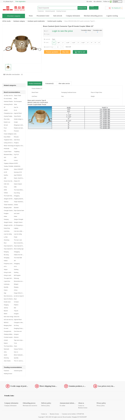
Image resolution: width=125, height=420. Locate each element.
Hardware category (19, 21)
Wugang (16, 287)
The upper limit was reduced (11, 278)
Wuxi (5, 243)
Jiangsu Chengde (18, 219)
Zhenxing (6, 358)
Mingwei (16, 284)
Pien (5, 131)
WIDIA (5, 313)
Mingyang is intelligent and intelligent (23, 125)
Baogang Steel (8, 207)
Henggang (16, 195)
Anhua (15, 290)
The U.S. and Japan (19, 361)
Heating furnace (61, 11)
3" (87, 42)
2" (78, 42)
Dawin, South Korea (19, 178)
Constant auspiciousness (10, 337)
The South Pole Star (9, 195)
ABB (5, 178)
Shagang (6, 305)
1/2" (54, 42)
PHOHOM (6, 148)
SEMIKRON (17, 166)
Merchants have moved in (30, 405)
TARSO (6, 193)
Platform (16, 305)
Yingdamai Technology (10, 139)
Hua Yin (16, 107)
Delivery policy (45, 405)
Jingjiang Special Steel (20, 198)
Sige (5, 293)
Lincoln (16, 160)
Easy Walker (7, 137)
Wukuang (16, 278)
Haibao (6, 260)
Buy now (65, 52)
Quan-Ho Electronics (9, 299)
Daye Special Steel (19, 210)
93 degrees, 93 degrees (20, 145)
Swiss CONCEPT (18, 169)
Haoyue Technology (19, 349)
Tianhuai (6, 201)
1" (63, 42)
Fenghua (16, 142)
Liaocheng (6, 231)
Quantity (6, 287)
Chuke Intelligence (9, 134)
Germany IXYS (18, 172)
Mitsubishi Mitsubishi (9, 154)
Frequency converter (9, 263)
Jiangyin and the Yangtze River (12, 198)
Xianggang (17, 251)
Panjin (15, 237)
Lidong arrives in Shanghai (11, 142)
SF (4, 107)
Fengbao (6, 213)
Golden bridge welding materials (22, 119)
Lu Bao (6, 237)
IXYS (5, 266)
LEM (15, 157)
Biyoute (6, 310)
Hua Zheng (17, 193)
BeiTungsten (17, 275)
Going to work (7, 272)
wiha (15, 134)
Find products (93, 8)
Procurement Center (43, 16)
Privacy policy (101, 405)
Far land (6, 328)
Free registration (21, 1)
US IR (5, 172)
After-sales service (64, 83)
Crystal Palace (7, 151)
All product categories (13, 16)
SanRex (6, 175)
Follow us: (106, 1)
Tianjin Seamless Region (20, 201)
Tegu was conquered (19, 340)
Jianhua (6, 307)
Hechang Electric (8, 104)
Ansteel (6, 340)
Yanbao (16, 204)
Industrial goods (50, 11)
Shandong (6, 240)
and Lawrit (16, 213)
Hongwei (16, 313)
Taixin (15, 346)
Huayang (6, 219)
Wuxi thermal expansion (10, 296)
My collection (98, 1)
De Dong (16, 325)
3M (15, 260)
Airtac (15, 104)
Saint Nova (17, 139)
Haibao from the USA (19, 254)
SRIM (5, 190)
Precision (16, 131)
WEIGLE (6, 322)
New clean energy (8, 316)
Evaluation (49, 83)
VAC (5, 157)
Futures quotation (52, 52)
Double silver (7, 302)
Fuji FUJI (16, 154)
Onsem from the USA (9, 181)
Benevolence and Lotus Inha (21, 281)
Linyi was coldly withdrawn (21, 231)
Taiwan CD (17, 181)
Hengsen (16, 334)
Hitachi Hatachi (18, 184)
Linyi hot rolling (8, 234)
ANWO (5, 110)
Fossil (15, 148)
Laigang (16, 228)
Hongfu (16, 122)
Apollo (5, 355)
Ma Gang (6, 254)
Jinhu (5, 352)
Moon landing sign (18, 249)
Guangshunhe (7, 331)
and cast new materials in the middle (13, 319)
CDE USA (6, 184)
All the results (6, 21)
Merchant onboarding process (93, 16)
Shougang (6, 257)
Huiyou (5, 290)
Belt (15, 307)
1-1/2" (73, 42)
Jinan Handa (7, 361)
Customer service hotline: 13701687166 (73, 414)
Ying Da (16, 310)
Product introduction (35, 83)
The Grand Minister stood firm (22, 190)
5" (95, 42)
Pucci (5, 128)
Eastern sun (7, 122)
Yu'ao (15, 343)
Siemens (16, 337)
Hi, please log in (8, 1)
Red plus (16, 137)
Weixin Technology (9, 145)
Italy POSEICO (18, 175)
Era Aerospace (18, 101)
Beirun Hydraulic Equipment (21, 355)
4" (91, 42)
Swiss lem (16, 316)
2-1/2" (83, 42)
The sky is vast (18, 240)
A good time (7, 281)
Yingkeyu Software (9, 163)
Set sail (6, 125)
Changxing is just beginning (11, 113)
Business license (82, 408)
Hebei (5, 216)
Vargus (5, 269)
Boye (15, 299)
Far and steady (8, 98)
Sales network (57, 16)
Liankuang (6, 284)
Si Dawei (16, 302)
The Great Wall (18, 257)
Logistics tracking (112, 16)
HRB (15, 187)
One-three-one (18, 331)
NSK (5, 160)
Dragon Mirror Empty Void (21, 293)
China (5, 187)
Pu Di (15, 110)
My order (89, 1)
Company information (73, 16)
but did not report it (19, 296)
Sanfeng (16, 269)
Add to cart (80, 52)
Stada (15, 98)
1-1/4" (67, 42)
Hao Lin (16, 352)
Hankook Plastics (8, 101)
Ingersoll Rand (18, 113)
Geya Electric (17, 116)
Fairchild (6, 169)
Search (82, 8)
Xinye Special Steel (9, 246)
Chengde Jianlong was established (13, 210)
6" (99, 42)
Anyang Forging (8, 116)
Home (31, 16)
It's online (62, 405)
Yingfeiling (16, 151)
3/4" (59, 42)
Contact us (81, 405)
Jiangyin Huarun (8, 222)
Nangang (6, 251)
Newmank (6, 349)
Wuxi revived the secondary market (23, 243)
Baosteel (16, 207)
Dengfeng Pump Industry (20, 328)
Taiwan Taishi (17, 95)
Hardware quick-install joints (36, 21)
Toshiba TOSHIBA (8, 166)
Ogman (6, 343)
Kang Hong (7, 228)
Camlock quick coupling (54, 21)
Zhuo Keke (7, 119)
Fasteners (41, 11)
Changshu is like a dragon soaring (23, 322)
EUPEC (16, 163)
